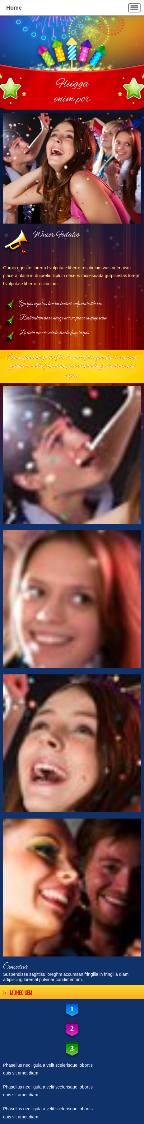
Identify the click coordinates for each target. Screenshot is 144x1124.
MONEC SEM (21, 992)
